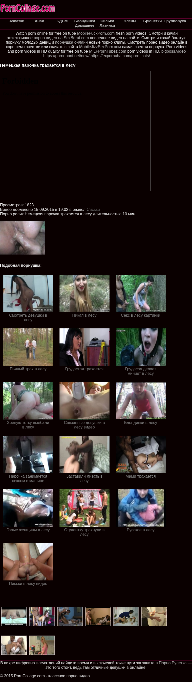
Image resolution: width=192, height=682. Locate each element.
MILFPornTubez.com (107, 51)
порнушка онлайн (71, 42)
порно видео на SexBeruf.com (61, 38)
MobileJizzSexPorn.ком (100, 47)
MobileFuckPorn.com (95, 33)
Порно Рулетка (172, 663)
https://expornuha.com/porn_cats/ (120, 56)
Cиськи (93, 209)
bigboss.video (173, 51)
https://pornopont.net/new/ (66, 56)
